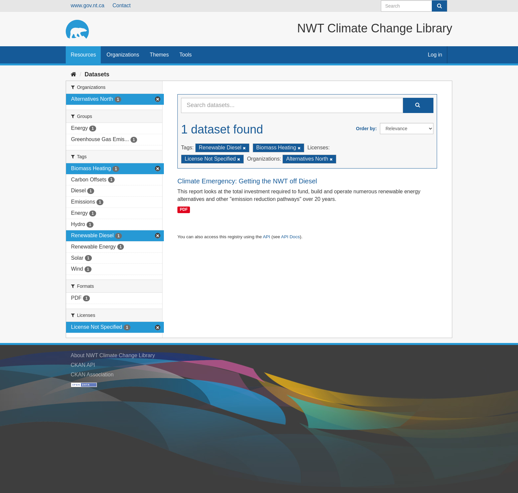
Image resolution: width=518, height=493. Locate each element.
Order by (365, 128)
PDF (184, 209)
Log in (435, 54)
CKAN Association (92, 374)
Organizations (122, 54)
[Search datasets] (414, 6)
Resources (83, 54)
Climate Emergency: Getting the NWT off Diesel (247, 181)
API (266, 236)
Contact (121, 5)
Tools (185, 54)
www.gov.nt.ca (87, 5)
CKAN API (83, 365)
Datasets (97, 74)
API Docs (290, 236)
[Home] (73, 74)
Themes (159, 54)
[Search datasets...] (292, 105)
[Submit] (439, 6)
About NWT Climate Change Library (113, 355)
